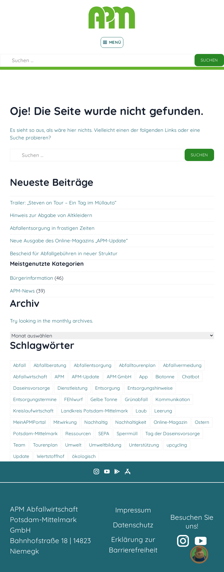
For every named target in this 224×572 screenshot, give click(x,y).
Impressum (133, 509)
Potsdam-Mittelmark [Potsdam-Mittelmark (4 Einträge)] (35, 433)
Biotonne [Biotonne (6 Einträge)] (164, 376)
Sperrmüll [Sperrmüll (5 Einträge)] (127, 433)
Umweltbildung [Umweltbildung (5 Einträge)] (105, 445)
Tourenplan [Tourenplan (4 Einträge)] (45, 445)
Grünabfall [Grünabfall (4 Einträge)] (136, 399)
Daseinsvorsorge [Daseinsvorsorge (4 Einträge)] (31, 388)
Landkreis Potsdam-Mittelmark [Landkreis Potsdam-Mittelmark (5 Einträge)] (94, 411)
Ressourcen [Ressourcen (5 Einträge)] (78, 433)
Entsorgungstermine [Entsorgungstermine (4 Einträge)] (35, 399)
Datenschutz (133, 524)
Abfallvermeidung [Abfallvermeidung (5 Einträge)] (182, 365)
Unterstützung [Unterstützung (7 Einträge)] (144, 445)
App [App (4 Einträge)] (143, 376)
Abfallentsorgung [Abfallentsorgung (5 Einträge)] (92, 365)
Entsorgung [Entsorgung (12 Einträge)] (107, 388)
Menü (112, 42)
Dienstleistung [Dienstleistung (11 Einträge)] (72, 388)
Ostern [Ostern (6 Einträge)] (202, 422)
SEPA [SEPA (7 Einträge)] (103, 433)
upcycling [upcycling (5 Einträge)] (177, 445)
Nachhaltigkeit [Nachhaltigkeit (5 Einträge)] (130, 422)
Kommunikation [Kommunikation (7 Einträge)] (172, 399)
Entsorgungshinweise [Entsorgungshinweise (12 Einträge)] (150, 388)
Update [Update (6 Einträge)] (21, 456)
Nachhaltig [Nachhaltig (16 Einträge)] (96, 422)
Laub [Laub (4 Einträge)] (141, 411)
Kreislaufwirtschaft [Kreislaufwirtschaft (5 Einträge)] (33, 411)
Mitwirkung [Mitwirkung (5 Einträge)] (65, 422)
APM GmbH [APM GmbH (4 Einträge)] (119, 376)
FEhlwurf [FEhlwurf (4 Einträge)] (73, 399)
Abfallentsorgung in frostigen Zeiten (52, 228)
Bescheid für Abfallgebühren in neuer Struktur (64, 253)
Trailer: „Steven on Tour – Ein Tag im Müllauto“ (63, 203)
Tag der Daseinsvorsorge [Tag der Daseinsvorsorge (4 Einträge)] (172, 433)
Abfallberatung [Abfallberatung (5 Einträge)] (50, 365)
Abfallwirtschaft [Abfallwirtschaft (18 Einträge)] (30, 376)
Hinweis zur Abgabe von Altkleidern (51, 215)
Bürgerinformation (31, 278)
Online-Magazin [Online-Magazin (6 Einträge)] (170, 422)
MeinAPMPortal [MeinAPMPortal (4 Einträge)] (29, 422)
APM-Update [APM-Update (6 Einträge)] (85, 376)
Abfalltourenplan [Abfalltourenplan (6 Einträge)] (137, 365)
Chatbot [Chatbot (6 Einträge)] (190, 376)
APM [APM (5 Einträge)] (59, 376)
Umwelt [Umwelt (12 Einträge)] (73, 445)
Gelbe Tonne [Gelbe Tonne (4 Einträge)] (103, 399)
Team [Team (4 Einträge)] (19, 445)
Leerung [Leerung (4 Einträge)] (163, 411)
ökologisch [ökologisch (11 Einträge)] (84, 456)
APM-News (22, 291)
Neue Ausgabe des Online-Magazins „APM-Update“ (69, 240)
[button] (199, 554)
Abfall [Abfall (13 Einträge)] (19, 365)
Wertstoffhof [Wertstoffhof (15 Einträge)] (50, 456)
